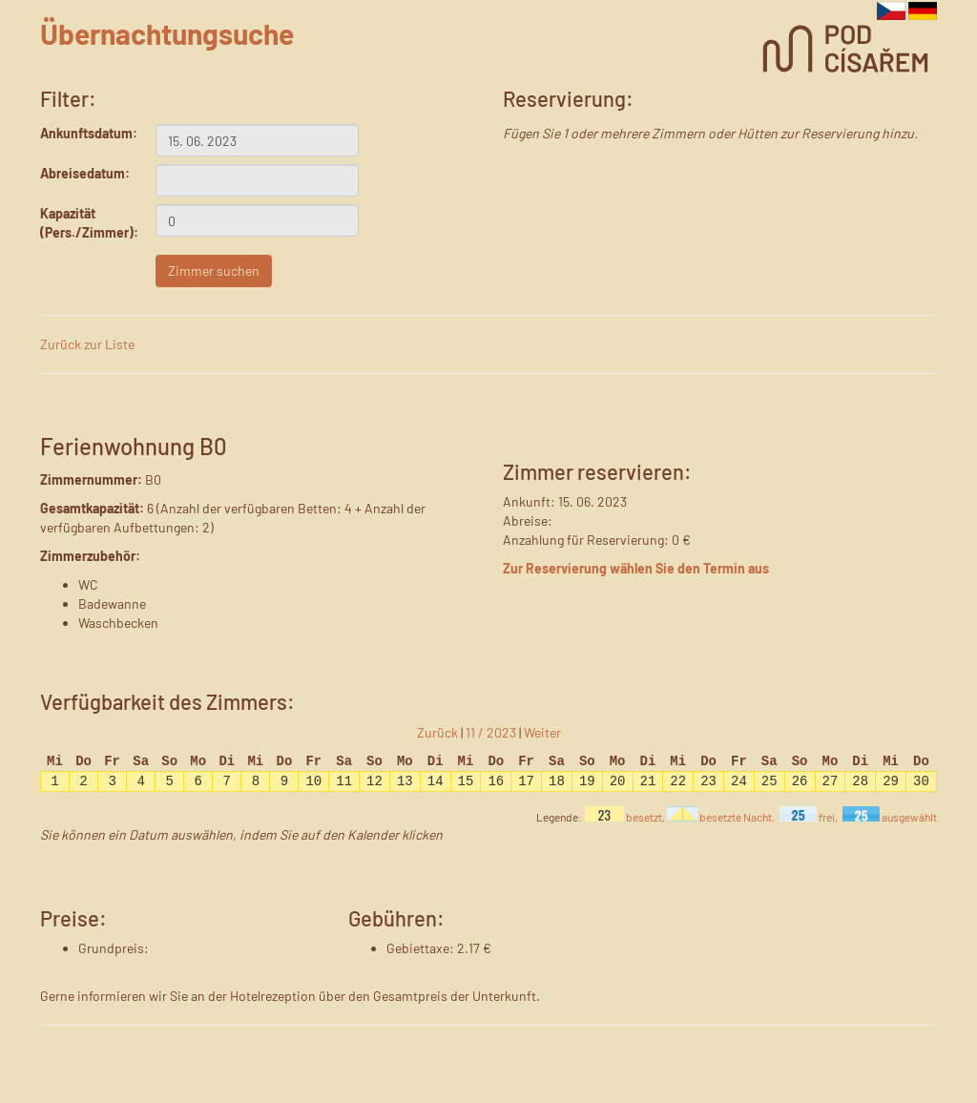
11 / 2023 (491, 732)
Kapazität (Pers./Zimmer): (83, 222)
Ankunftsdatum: (83, 133)
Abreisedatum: (83, 173)
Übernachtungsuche (167, 33)
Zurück (437, 732)
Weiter (542, 732)
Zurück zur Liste (87, 344)
